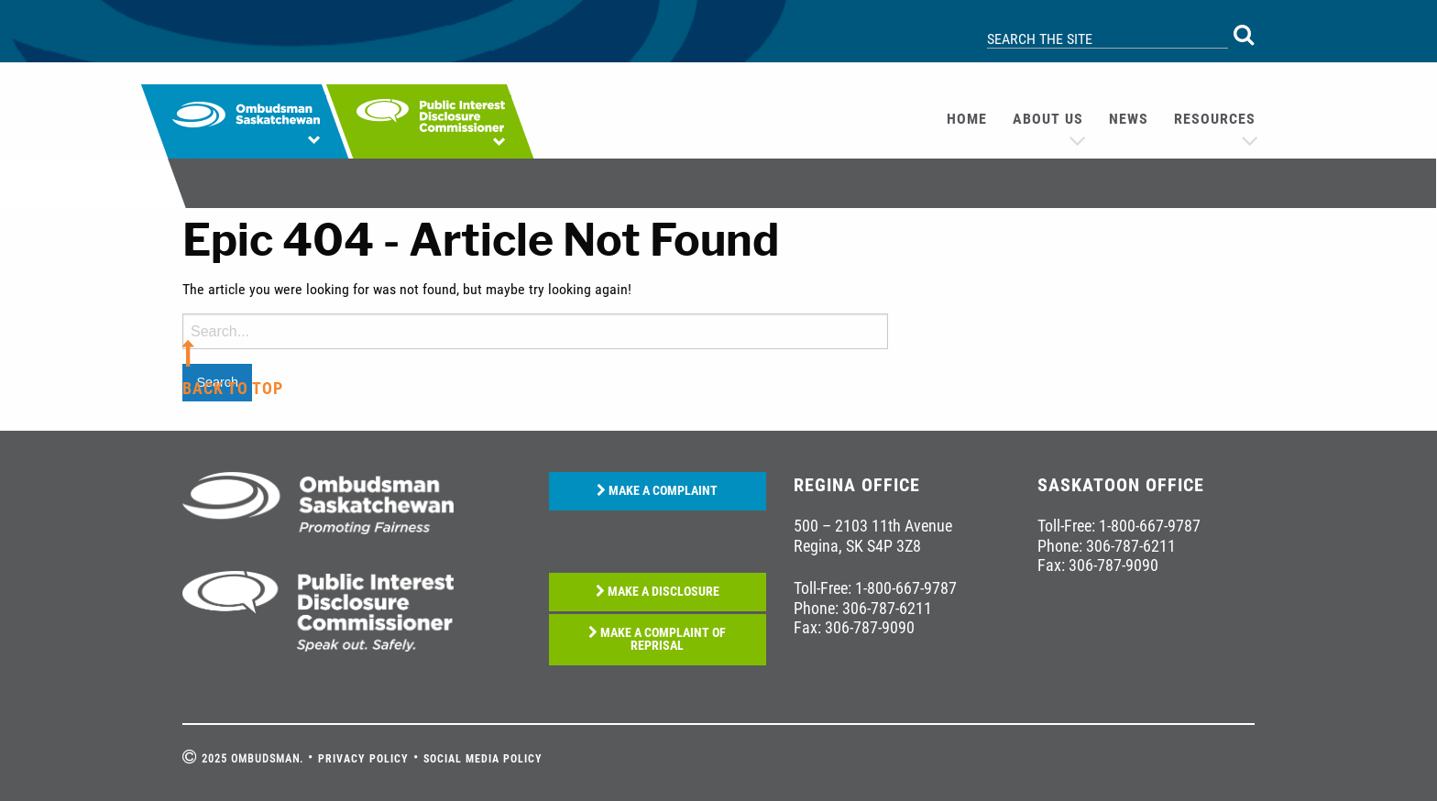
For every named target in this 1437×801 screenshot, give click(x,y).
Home (967, 118)
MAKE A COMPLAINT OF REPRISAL (657, 639)
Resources (1215, 118)
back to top (232, 388)
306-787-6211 (887, 608)
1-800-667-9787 (906, 588)
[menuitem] (967, 119)
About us (1048, 118)
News (1128, 118)
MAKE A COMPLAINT (657, 491)
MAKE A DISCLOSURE (657, 591)
